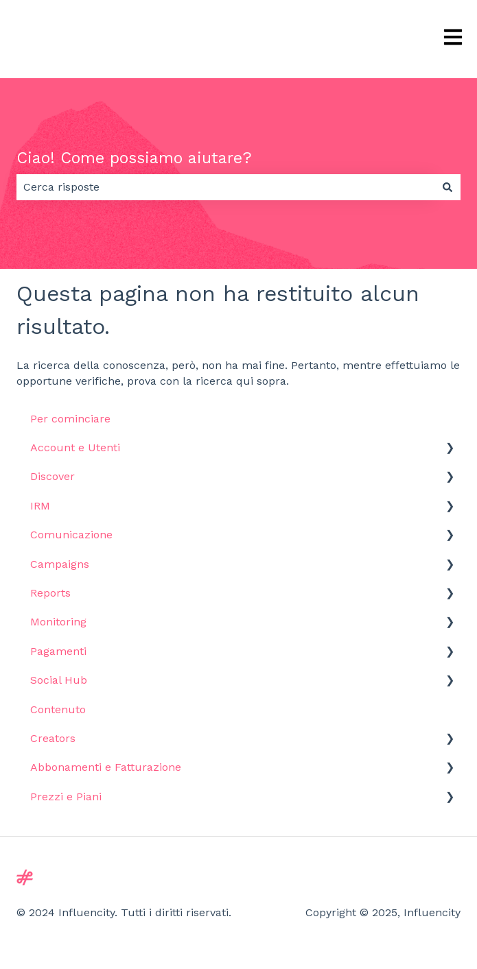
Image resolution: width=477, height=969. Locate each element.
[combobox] (225, 187)
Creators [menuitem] (52, 738)
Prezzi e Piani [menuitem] (66, 796)
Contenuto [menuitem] (58, 709)
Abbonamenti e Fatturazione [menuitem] (105, 767)
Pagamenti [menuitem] (58, 651)
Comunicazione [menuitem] (71, 534)
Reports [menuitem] (50, 592)
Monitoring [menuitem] (58, 621)
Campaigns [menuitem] (59, 564)
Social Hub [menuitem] (58, 679)
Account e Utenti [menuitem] (75, 447)
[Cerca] (447, 187)
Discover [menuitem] (52, 476)
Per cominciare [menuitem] (70, 418)
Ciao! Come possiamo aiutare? (134, 158)
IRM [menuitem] (40, 505)
